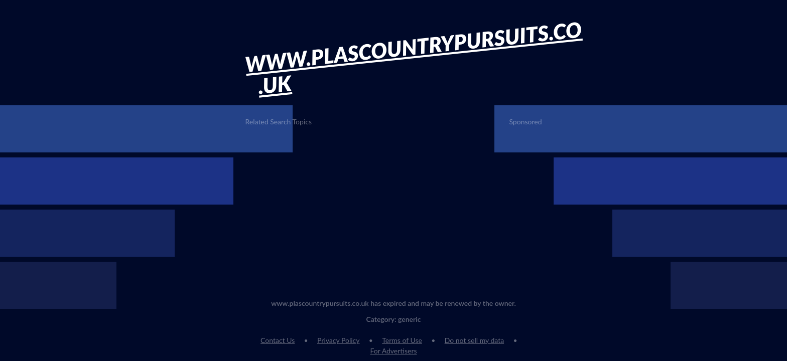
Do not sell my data (474, 340)
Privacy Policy (338, 340)
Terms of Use (402, 340)
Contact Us (277, 340)
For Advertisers (393, 350)
